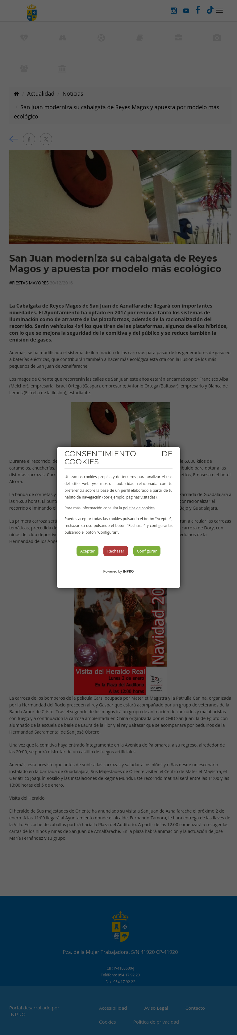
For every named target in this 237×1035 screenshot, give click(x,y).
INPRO (128, 571)
